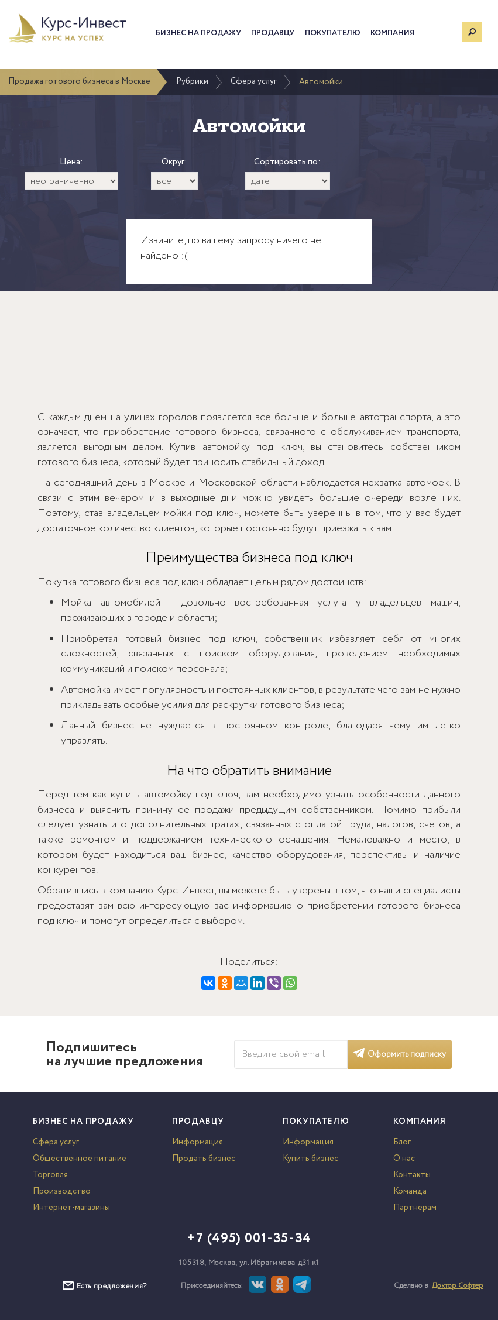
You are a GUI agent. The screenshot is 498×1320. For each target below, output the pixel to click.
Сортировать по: (287, 162)
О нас (404, 1158)
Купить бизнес (310, 1158)
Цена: (71, 162)
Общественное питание (79, 1158)
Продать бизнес (203, 1158)
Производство (62, 1191)
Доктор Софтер (457, 1285)
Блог (402, 1142)
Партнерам (415, 1208)
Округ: (174, 162)
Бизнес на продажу (198, 33)
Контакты (412, 1175)
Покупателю (332, 33)
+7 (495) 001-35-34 (249, 1238)
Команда (410, 1191)
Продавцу (272, 33)
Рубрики (192, 81)
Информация (197, 1142)
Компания (392, 33)
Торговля (50, 1175)
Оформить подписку (399, 1054)
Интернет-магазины (71, 1208)
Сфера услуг (254, 81)
